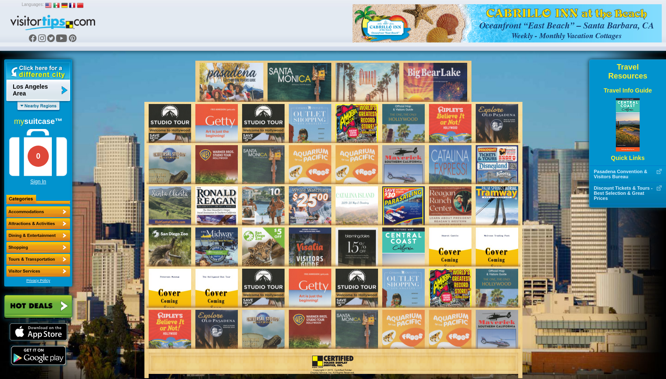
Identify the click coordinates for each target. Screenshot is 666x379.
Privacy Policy (38, 280)
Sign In (38, 182)
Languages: (33, 4)
